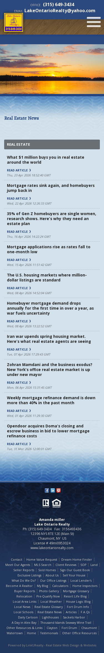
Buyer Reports (24, 591)
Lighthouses (50, 617)
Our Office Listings (53, 581)
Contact (16, 559)
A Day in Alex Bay (24, 623)
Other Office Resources (79, 633)
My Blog (42, 586)
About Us (52, 575)
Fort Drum (69, 628)
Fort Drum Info (78, 607)
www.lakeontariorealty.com (52, 547)
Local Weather (51, 602)
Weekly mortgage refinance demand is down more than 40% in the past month (51, 400)
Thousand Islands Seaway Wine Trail (65, 623)
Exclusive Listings (29, 575)
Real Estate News (49, 612)
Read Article (19, 170)
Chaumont (89, 628)
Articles (71, 612)
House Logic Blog (78, 602)
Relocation (24, 596)
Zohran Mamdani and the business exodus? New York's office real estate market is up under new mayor (49, 369)
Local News (22, 607)
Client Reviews (65, 565)
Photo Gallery (49, 591)
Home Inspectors (84, 586)
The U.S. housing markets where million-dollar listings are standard (47, 278)
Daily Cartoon (28, 617)
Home (31, 633)
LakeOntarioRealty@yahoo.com (59, 10)
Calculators (60, 586)
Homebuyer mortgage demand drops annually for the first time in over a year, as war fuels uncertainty (50, 308)
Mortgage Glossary (76, 591)
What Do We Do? (24, 581)
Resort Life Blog (75, 596)
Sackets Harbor (74, 617)
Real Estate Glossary (48, 607)
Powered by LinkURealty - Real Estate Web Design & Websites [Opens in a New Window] (52, 645)
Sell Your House (74, 575)
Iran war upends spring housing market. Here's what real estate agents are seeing (49, 339)
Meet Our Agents (17, 565)
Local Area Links (24, 602)
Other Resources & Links (24, 628)
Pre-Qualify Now (48, 596)
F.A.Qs (85, 612)
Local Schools (23, 612)
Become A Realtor (19, 586)
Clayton (52, 628)
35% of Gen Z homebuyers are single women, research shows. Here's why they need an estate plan (51, 218)
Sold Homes (47, 570)
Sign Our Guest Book (75, 570)
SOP (83, 565)
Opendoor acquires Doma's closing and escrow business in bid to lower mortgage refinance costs (48, 431)
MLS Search (42, 565)
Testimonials (49, 633)
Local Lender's (81, 581)
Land (94, 565)
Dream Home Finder (76, 559)
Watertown (15, 633)
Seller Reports (23, 570)
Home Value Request (41, 559)
